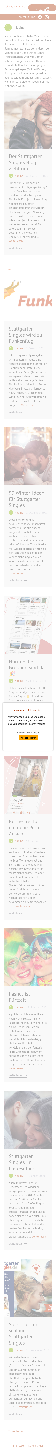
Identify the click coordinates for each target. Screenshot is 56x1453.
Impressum (19, 710)
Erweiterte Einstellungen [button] (28, 732)
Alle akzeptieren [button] (28, 738)
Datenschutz (33, 710)
